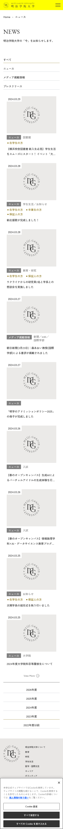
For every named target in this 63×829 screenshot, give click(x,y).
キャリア (29, 771)
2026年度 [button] (31, 690)
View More (29, 675)
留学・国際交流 (32, 766)
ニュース (20, 17)
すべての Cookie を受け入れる (31, 823)
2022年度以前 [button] (32, 725)
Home (6, 17)
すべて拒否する (31, 815)
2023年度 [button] (31, 716)
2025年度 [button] (31, 698)
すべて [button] (7, 60)
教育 (27, 751)
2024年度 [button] (31, 707)
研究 (27, 756)
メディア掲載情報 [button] (14, 77)
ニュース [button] (8, 69)
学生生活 (29, 761)
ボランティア (31, 775)
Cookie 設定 (31, 806)
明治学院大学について (35, 747)
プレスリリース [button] (12, 86)
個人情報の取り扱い (19, 797)
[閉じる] (59, 782)
